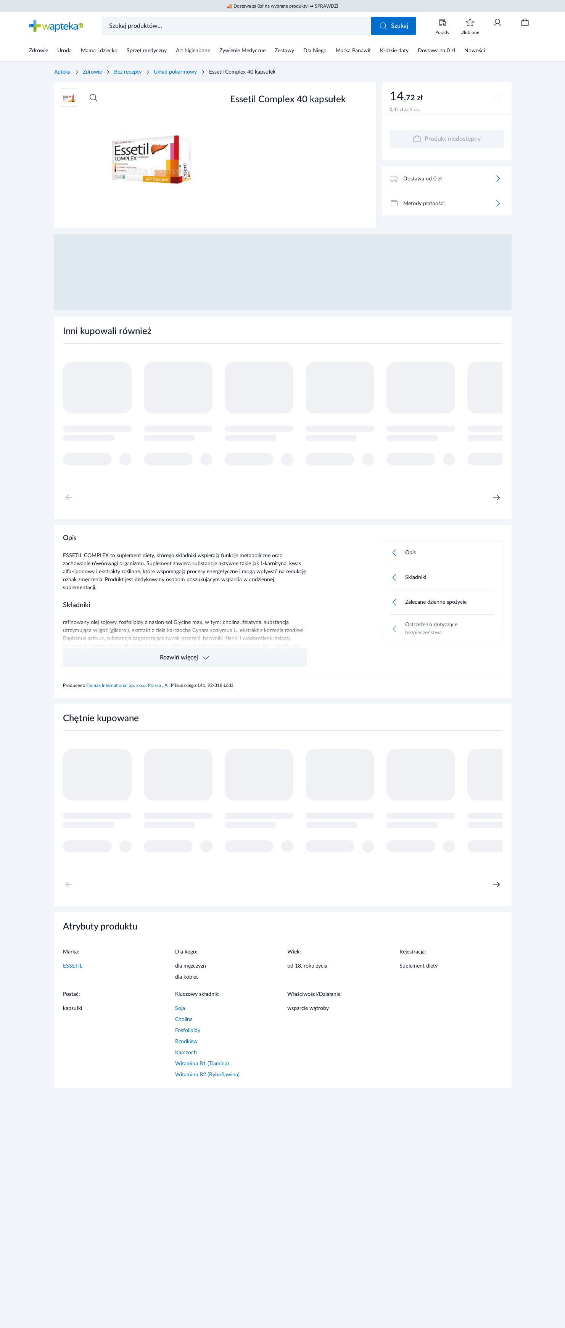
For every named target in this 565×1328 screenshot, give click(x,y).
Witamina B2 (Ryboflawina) (207, 1074)
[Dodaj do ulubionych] (498, 98)
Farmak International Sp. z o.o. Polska (124, 685)
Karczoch (186, 1052)
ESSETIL (72, 966)
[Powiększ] (93, 98)
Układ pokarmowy (175, 72)
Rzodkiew (186, 1041)
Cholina (184, 1019)
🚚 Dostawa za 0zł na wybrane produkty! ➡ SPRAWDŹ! (282, 6)
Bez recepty (128, 72)
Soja (180, 1008)
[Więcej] (498, 178)
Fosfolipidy (187, 1030)
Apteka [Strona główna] (62, 72)
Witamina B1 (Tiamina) (202, 1063)
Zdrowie (92, 72)
